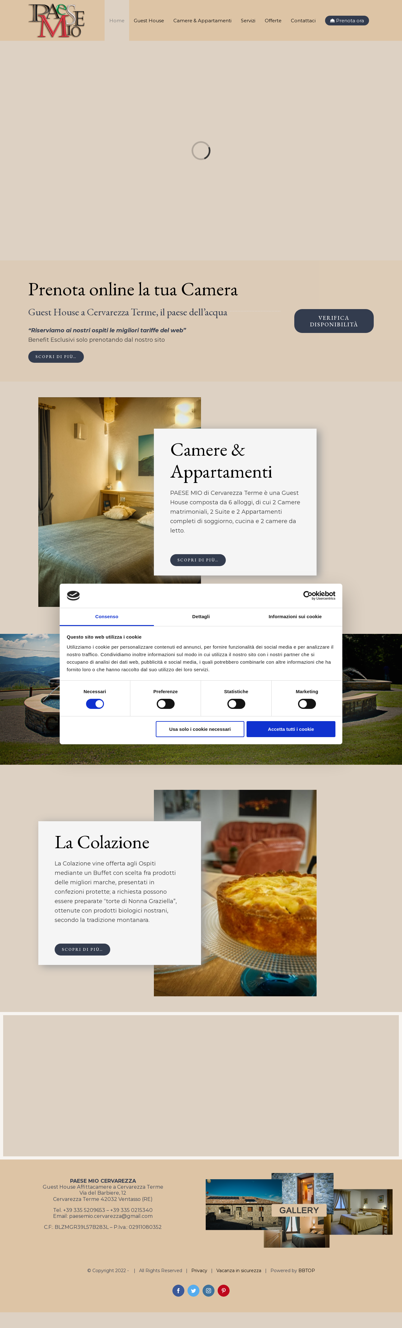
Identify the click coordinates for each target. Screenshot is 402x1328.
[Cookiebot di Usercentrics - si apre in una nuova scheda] (307, 595)
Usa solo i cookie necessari (200, 729)
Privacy (199, 1270)
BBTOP (306, 1270)
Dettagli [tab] (201, 616)
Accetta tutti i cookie (291, 729)
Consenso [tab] (106, 616)
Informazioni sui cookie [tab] (295, 616)
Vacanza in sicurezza (238, 1270)
